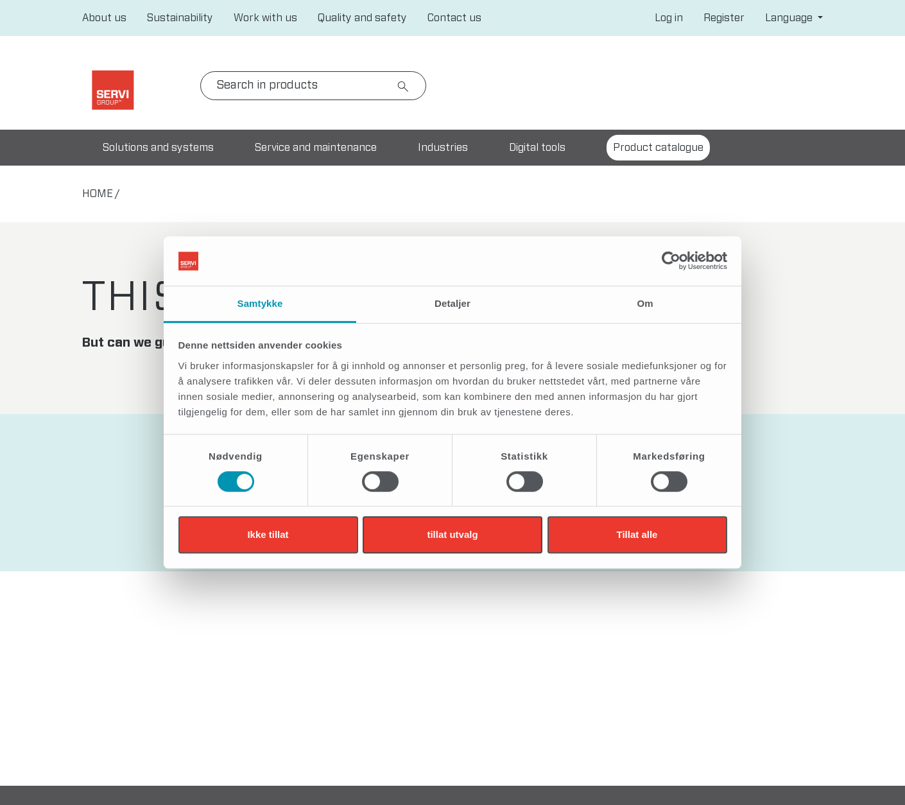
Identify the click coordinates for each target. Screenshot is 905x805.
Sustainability (180, 18)
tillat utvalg (452, 534)
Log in (669, 18)
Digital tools (537, 148)
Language (790, 18)
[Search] (313, 85)
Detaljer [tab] (452, 303)
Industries (443, 148)
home (97, 194)
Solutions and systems (158, 148)
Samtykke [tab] (260, 303)
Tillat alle (637, 534)
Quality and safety (362, 18)
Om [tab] (645, 303)
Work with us (265, 18)
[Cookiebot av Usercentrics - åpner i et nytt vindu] (671, 261)
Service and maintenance (316, 148)
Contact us (454, 18)
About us (104, 18)
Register (724, 18)
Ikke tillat (267, 534)
